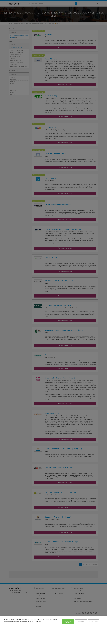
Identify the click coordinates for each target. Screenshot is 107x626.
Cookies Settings (93, 622)
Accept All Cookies (68, 621)
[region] (53, 621)
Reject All (81, 622)
